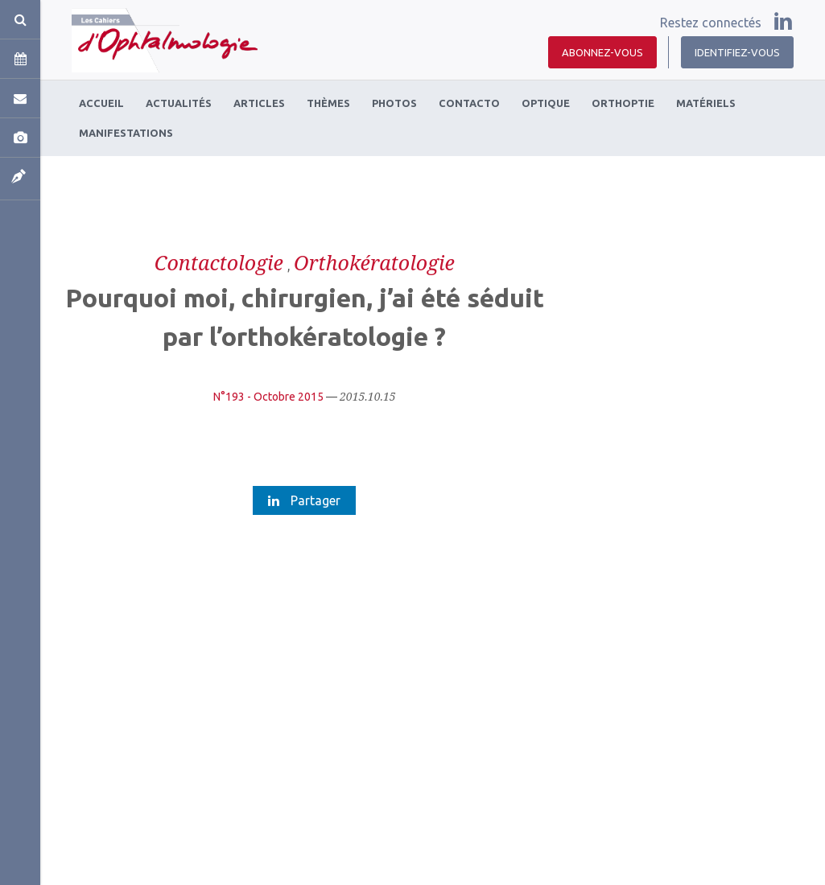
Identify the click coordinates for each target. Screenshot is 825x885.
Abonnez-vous (602, 52)
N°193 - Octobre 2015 (268, 396)
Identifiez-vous (737, 52)
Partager (304, 500)
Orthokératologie (374, 262)
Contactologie (219, 262)
